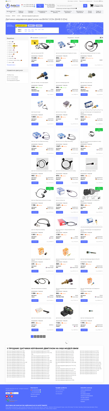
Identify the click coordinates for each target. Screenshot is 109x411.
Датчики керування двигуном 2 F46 (16, 369)
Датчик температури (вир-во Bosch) (90, 259)
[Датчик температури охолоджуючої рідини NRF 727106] (67, 252)
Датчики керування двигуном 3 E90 (16, 374)
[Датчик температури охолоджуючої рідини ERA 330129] (91, 193)
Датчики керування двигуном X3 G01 (89, 357)
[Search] (85, 6)
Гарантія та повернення (85, 1)
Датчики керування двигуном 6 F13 (64, 356)
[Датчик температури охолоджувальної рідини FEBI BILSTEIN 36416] (67, 281)
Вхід (101, 1)
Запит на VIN (34, 396)
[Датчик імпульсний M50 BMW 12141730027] (42, 46)
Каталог (83, 401)
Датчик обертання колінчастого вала (41, 200)
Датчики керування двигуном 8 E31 (65, 370)
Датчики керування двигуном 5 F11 (40, 374)
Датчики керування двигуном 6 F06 (65, 353)
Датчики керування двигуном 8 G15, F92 (66, 374)
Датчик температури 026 (62, 82)
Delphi (10, 50)
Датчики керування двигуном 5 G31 (40, 377)
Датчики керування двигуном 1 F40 (16, 361)
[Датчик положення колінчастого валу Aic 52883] (91, 46)
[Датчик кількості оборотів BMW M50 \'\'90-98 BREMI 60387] (67, 222)
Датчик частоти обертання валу (40, 141)
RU (10, 1)
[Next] (44, 336)
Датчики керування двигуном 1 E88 (16, 356)
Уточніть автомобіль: (10, 25)
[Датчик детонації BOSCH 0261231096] (42, 105)
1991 (29, 29)
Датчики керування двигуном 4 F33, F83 (41, 362)
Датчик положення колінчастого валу (90, 53)
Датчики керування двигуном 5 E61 (40, 369)
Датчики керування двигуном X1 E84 (65, 380)
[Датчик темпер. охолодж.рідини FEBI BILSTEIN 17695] (42, 75)
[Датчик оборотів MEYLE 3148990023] (67, 193)
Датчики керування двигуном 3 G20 (40, 357)
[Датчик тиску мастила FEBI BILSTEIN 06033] (92, 75)
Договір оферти (85, 397)
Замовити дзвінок (35, 394)
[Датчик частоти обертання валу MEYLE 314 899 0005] (67, 134)
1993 (36, 29)
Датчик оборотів (60, 200)
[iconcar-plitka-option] (101, 38)
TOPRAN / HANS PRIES (14, 60)
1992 (32, 29)
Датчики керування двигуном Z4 (88, 374)
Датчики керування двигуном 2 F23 (16, 364)
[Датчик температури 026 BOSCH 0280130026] (67, 75)
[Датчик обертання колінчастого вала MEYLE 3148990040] (42, 193)
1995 (42, 29)
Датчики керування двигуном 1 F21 (15, 359)
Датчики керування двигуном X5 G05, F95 (90, 364)
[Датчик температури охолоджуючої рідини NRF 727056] (42, 252)
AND (10, 41)
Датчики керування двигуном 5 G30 (40, 375)
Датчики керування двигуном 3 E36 (16, 370)
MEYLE (10, 54)
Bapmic (11, 43)
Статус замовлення (86, 389)
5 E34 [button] (39, 25)
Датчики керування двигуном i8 (64, 378)
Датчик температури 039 (87, 318)
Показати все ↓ (11, 64)
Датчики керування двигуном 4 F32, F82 (41, 361)
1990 (26, 29)
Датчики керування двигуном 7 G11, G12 (65, 369)
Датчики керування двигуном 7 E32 (65, 359)
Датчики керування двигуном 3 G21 (40, 359)
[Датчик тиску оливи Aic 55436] (67, 105)
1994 (39, 29)
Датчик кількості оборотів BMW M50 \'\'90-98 (65, 230)
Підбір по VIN (40, 5)
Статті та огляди (85, 399)
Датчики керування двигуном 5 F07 (40, 370)
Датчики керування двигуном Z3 (88, 372)
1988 (29, 31)
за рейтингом (43, 37)
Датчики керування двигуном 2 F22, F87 (17, 362)
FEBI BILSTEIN (13, 52)
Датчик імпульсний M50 (38, 53)
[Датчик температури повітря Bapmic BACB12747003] (92, 163)
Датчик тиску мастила (86, 82)
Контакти (96, 1)
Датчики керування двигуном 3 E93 (40, 351)
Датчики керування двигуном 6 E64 (65, 351)
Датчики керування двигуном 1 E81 (16, 351)
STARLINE (11, 58)
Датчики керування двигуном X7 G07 (89, 370)
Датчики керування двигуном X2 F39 (89, 353)
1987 (26, 31)
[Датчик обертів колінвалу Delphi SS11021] (42, 222)
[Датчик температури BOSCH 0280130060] (91, 252)
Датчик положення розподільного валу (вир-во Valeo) (91, 142)
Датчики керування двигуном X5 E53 (89, 359)
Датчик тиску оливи (61, 112)
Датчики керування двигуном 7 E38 (65, 361)
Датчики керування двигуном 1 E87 (16, 354)
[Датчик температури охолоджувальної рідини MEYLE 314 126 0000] (91, 222)
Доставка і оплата (73, 1)
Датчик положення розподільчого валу (66, 53)
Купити (35, 65)
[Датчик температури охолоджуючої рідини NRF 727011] (91, 281)
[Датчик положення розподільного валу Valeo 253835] (91, 134)
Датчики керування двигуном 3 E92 (16, 377)
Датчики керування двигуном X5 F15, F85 (90, 362)
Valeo (11, 62)
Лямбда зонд (10, 74)
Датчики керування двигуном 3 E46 (16, 372)
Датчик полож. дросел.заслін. (63, 318)
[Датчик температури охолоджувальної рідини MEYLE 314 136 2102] (91, 104)
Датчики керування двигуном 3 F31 (40, 356)
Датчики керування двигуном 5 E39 (40, 365)
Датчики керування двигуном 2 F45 (16, 367)
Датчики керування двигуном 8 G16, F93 (66, 375)
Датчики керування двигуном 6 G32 (65, 357)
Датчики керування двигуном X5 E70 (89, 361)
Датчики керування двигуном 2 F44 (16, 365)
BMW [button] (31, 25)
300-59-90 (27, 4)
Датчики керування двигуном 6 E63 (40, 378)
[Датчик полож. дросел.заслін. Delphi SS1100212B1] (67, 311)
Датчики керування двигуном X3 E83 (89, 354)
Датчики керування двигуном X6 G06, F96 (90, 369)
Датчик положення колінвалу (39, 288)
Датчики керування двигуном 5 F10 (40, 372)
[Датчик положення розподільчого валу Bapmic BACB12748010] (42, 163)
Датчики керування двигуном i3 (64, 377)
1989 (32, 31)
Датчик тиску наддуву (12, 76)
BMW (12, 46)
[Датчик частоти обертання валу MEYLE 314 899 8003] (42, 134)
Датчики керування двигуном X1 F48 (89, 351)
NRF (10, 56)
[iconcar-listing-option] (102, 38)
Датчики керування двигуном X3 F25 (89, 356)
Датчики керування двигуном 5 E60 (40, 367)
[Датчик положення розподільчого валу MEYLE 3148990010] (67, 45)
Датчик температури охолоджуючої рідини (90, 201)
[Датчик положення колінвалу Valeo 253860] (42, 281)
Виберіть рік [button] (21, 25)
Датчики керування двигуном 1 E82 (16, 353)
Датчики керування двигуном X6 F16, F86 (90, 367)
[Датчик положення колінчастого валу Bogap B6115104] (42, 311)
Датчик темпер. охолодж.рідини (40, 82)
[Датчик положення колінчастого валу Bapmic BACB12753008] (67, 163)
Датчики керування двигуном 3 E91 (16, 375)
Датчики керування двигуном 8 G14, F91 (66, 372)
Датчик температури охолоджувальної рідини (91, 112)
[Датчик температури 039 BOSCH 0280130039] (91, 311)
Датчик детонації (36, 112)
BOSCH (11, 48)
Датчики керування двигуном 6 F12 (64, 354)
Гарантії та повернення (87, 395)
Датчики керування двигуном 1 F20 (16, 357)
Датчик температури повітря (88, 171)
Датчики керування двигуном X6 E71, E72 (90, 365)
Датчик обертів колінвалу (38, 229)
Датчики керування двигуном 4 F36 (40, 364)
